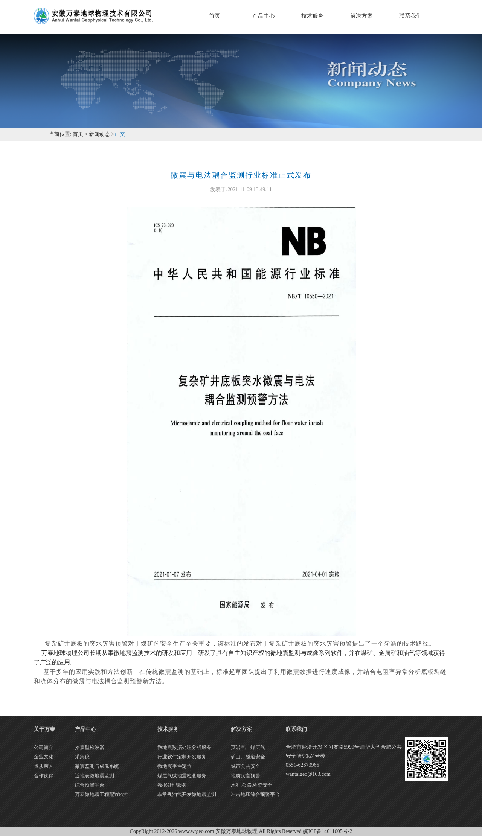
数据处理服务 (172, 785)
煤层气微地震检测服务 (181, 775)
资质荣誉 (43, 766)
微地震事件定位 (174, 766)
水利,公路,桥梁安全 (252, 785)
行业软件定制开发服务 (181, 757)
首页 (214, 16)
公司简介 (43, 747)
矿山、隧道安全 (248, 757)
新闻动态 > (101, 134)
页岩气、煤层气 (248, 747)
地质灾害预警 (245, 775)
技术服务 (312, 16)
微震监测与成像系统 (97, 766)
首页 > (80, 134)
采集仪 (82, 757)
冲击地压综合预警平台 (255, 794)
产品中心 (263, 16)
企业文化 (43, 757)
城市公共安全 (245, 766)
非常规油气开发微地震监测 (186, 794)
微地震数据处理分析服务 (184, 747)
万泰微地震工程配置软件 (102, 794)
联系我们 (410, 16)
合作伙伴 (43, 775)
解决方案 (361, 16)
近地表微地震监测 (94, 775)
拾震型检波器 (89, 747)
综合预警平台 (89, 785)
